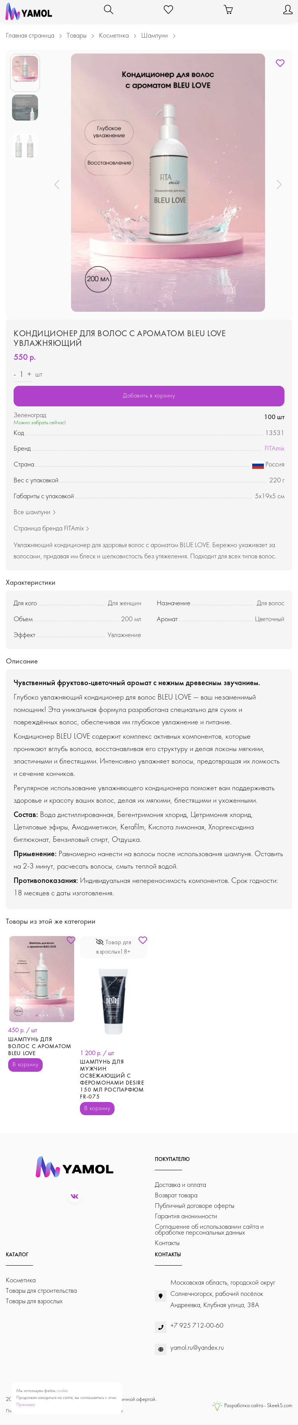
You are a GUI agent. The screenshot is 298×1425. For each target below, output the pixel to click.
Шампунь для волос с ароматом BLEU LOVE (39, 1047)
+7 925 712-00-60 (197, 1326)
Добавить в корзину (149, 396)
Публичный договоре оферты (194, 1206)
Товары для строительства (41, 1291)
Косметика (21, 1280)
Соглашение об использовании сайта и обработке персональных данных (209, 1230)
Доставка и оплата (180, 1185)
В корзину (25, 1065)
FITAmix (274, 449)
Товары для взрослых (34, 1301)
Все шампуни (35, 512)
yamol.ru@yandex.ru (197, 1348)
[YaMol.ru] (28, 11)
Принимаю (25, 1405)
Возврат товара (176, 1195)
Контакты (167, 1243)
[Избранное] (168, 12)
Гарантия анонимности (186, 1216)
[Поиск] (108, 12)
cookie (62, 1391)
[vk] (74, 1196)
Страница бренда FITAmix (52, 528)
